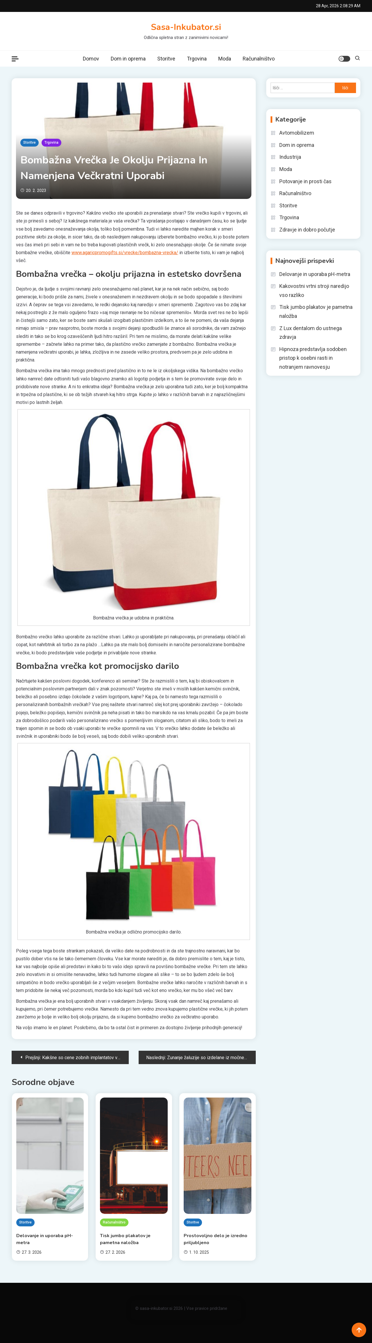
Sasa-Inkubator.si (186, 27)
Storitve (166, 59)
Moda (224, 59)
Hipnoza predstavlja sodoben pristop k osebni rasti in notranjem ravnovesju (313, 358)
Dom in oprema (128, 59)
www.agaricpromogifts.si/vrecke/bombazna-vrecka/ (124, 252)
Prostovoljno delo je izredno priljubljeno (215, 1239)
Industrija (290, 157)
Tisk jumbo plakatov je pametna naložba (125, 1239)
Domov (91, 59)
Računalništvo (259, 59)
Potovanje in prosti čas (305, 181)
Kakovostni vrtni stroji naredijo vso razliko (314, 290)
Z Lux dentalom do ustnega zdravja (310, 332)
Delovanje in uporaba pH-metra (44, 1239)
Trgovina (197, 59)
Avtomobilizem (296, 133)
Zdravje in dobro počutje (307, 230)
